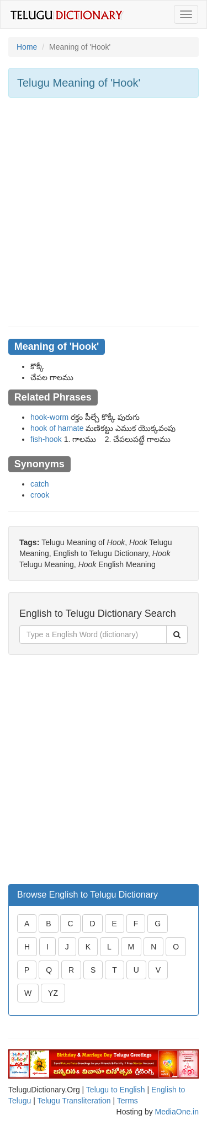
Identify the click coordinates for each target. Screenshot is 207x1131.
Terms (127, 1100)
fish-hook (46, 439)
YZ (53, 993)
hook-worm (49, 417)
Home (27, 46)
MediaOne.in (177, 1111)
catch (39, 483)
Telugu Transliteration (73, 1100)
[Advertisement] (103, 212)
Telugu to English (115, 1089)
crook (39, 494)
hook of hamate (57, 428)
